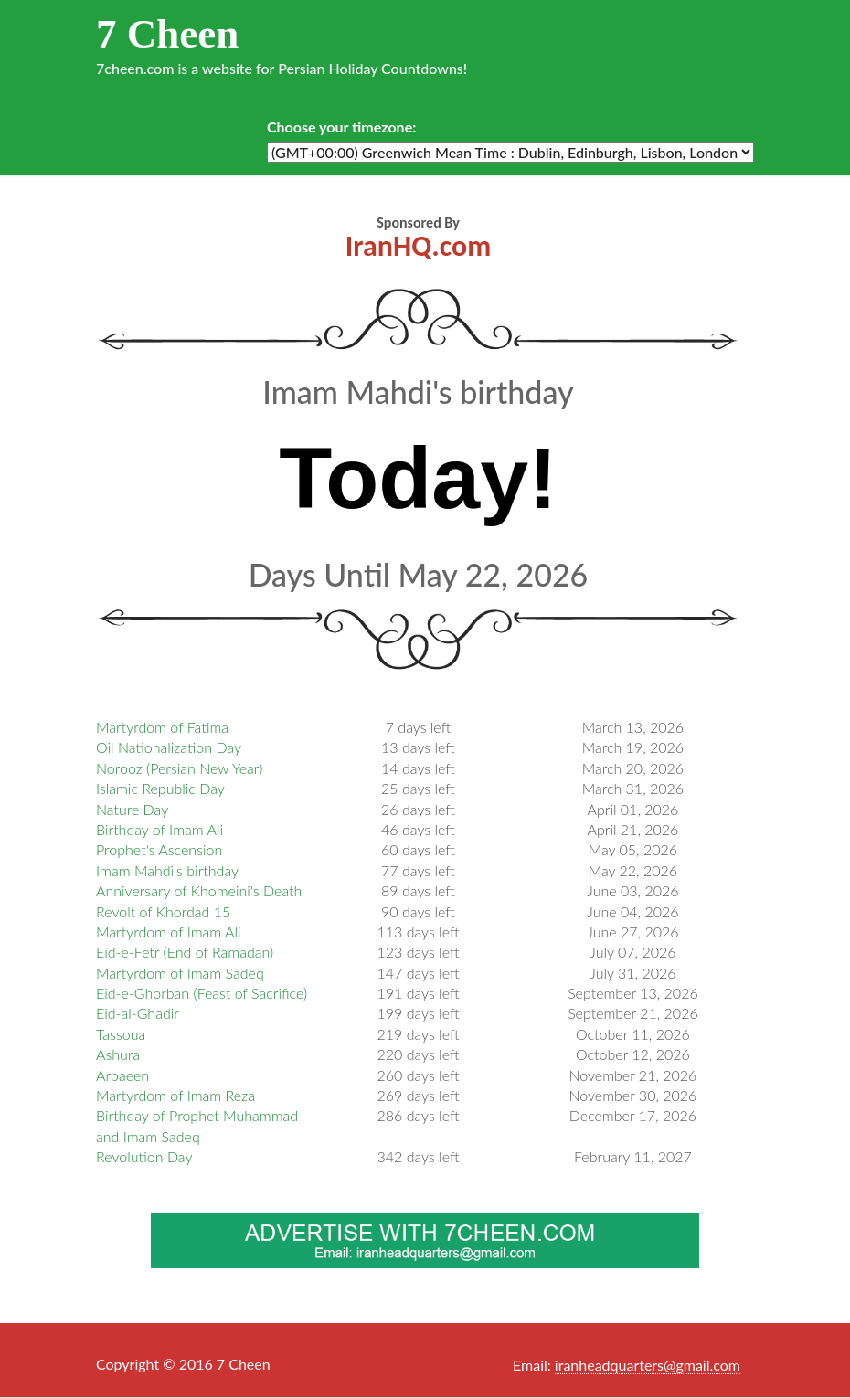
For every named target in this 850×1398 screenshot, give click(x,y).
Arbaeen (122, 1075)
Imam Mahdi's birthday (167, 870)
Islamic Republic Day (160, 788)
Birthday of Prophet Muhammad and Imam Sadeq (197, 1125)
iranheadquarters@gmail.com (647, 1364)
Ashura (118, 1054)
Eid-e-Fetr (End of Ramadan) (184, 951)
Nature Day (132, 809)
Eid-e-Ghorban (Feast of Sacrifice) (201, 992)
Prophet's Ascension (159, 849)
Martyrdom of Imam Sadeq (180, 972)
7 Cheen (167, 34)
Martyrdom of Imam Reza (175, 1095)
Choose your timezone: (341, 126)
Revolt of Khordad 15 (163, 911)
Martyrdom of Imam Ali (168, 931)
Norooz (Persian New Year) (179, 768)
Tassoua (120, 1034)
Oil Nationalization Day (168, 747)
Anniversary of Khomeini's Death (199, 890)
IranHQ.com (418, 246)
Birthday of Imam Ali (159, 829)
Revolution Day (144, 1156)
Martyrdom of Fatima (162, 727)
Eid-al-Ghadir (137, 1013)
